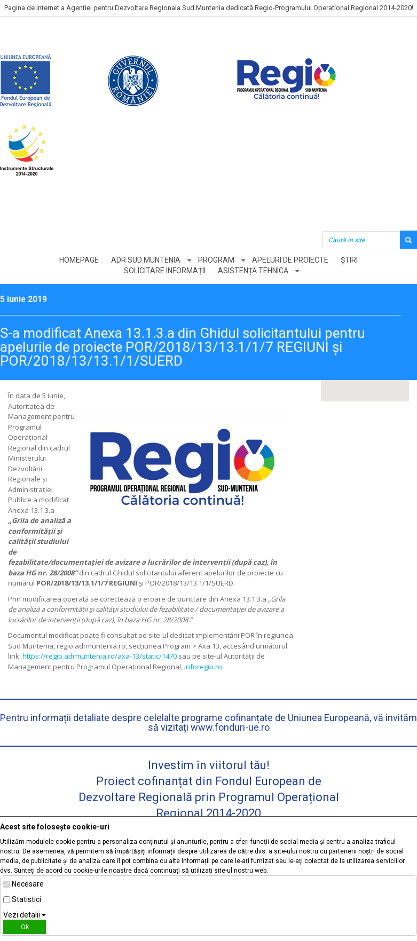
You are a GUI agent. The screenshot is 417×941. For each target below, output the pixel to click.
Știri (349, 260)
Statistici (26, 899)
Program (216, 260)
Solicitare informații (165, 270)
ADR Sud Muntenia (145, 260)
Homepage (79, 260)
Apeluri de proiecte (290, 260)
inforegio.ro (203, 666)
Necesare (28, 884)
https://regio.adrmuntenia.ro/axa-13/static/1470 (99, 656)
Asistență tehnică (253, 270)
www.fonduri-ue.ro (230, 727)
